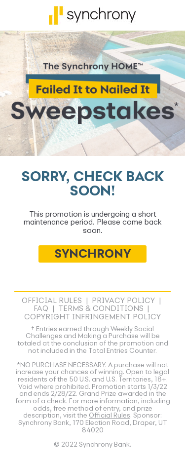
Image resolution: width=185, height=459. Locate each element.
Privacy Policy (123, 301)
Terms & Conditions (101, 309)
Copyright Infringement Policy (92, 317)
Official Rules (52, 301)
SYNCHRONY (93, 255)
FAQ (41, 309)
